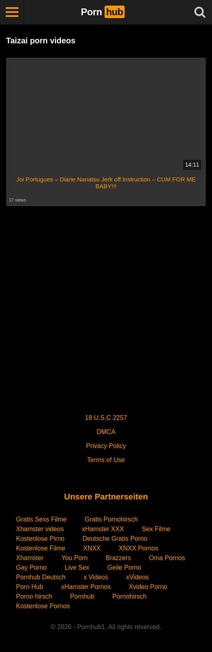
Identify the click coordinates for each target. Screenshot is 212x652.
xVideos (137, 577)
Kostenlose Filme (40, 548)
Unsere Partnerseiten (106, 496)
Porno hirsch (34, 596)
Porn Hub (29, 586)
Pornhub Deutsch (41, 577)
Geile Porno (124, 567)
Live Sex (77, 567)
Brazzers (118, 557)
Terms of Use (106, 459)
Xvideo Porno (148, 586)
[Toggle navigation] (12, 12)
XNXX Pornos (138, 548)
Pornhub (82, 596)
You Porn (74, 557)
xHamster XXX (103, 529)
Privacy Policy (106, 445)
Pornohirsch (129, 596)
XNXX (92, 548)
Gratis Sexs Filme (41, 519)
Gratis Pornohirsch (111, 519)
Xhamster (29, 557)
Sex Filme (156, 529)
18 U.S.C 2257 (106, 417)
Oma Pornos (167, 557)
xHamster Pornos (86, 586)
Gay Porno (31, 567)
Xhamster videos (40, 529)
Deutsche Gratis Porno (115, 538)
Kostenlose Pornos (43, 606)
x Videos (96, 577)
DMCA (106, 431)
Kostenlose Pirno (40, 538)
